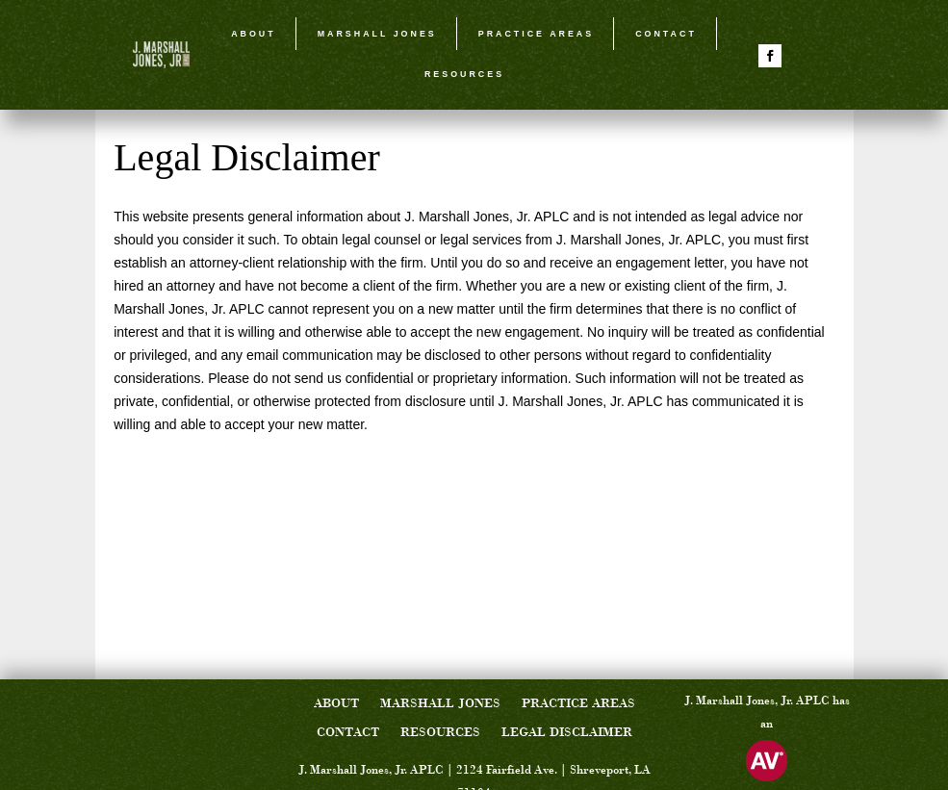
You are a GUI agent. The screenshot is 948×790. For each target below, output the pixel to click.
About (253, 33)
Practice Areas (536, 33)
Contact (666, 33)
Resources (464, 74)
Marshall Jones (377, 33)
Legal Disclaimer (566, 733)
